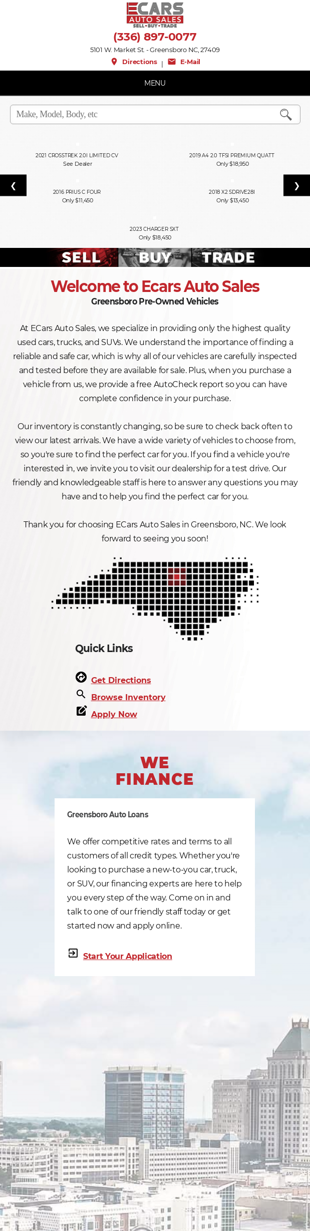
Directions (133, 61)
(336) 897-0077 (154, 37)
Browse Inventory (128, 697)
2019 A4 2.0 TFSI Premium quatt (232, 155)
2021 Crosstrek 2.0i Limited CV (78, 155)
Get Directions (121, 680)
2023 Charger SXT (155, 229)
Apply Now (114, 714)
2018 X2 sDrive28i (232, 192)
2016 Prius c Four (77, 192)
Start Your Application (127, 956)
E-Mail (183, 61)
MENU (155, 83)
